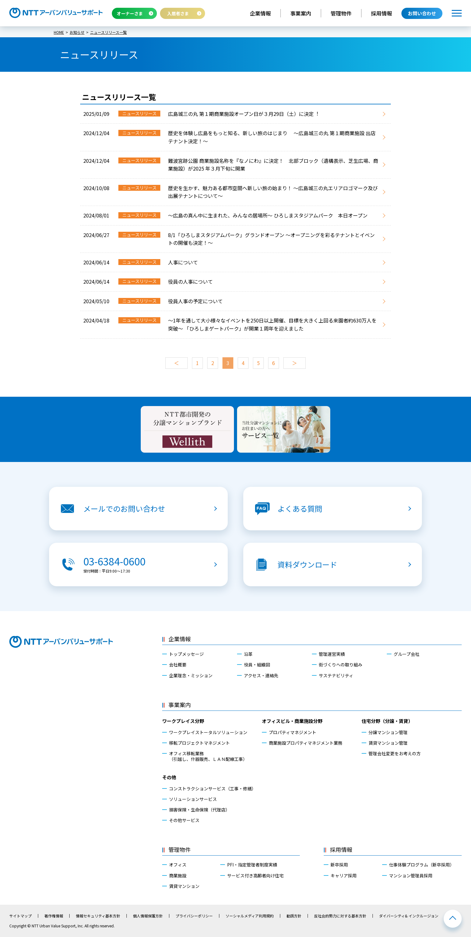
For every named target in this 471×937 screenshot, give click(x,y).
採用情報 (381, 13)
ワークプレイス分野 (183, 721)
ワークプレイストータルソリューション (208, 732)
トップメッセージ (186, 654)
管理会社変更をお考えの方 (394, 753)
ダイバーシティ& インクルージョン (408, 916)
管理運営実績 (332, 654)
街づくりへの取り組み (340, 664)
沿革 (248, 654)
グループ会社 (406, 654)
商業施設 (177, 875)
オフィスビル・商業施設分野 (292, 721)
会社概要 (177, 664)
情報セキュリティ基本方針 (98, 916)
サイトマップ (20, 916)
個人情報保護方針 (148, 916)
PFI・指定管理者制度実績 (252, 864)
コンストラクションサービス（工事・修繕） (212, 788)
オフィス (177, 864)
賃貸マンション (184, 886)
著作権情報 (53, 916)
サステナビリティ (336, 675)
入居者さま (178, 13)
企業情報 (260, 13)
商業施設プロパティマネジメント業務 (305, 743)
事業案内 (300, 13)
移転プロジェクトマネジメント (199, 743)
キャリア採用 (344, 875)
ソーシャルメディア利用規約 (250, 916)
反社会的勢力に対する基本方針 (340, 916)
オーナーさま (130, 13)
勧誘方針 (293, 916)
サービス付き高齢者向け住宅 (255, 875)
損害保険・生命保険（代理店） (199, 809)
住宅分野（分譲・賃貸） (387, 721)
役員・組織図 (257, 664)
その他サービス (184, 820)
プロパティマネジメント (292, 732)
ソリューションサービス (193, 799)
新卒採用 (339, 864)
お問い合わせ (422, 13)
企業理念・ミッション (191, 675)
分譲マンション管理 (388, 732)
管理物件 (341, 13)
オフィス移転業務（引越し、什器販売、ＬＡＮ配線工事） (208, 756)
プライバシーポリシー (194, 916)
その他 (169, 777)
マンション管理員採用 (410, 875)
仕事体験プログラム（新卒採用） (421, 864)
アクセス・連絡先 (261, 675)
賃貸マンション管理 (388, 743)
